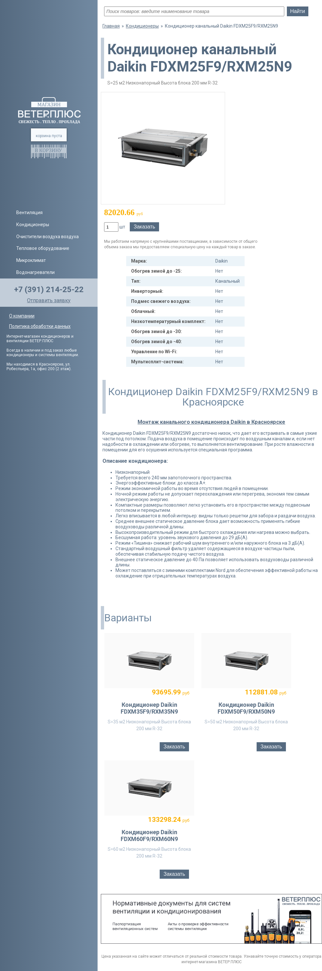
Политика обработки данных (40, 326)
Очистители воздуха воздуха (47, 236)
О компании (21, 315)
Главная (111, 26)
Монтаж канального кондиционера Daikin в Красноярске (211, 422)
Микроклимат (31, 260)
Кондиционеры (32, 224)
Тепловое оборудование (42, 248)
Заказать (144, 226)
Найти (297, 11)
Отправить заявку (49, 300)
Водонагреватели (35, 272)
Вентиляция (29, 212)
